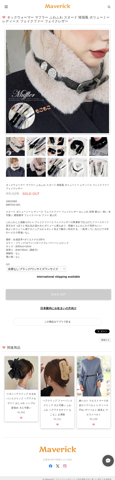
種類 (8, 264)
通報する (105, 340)
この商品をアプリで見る (57, 321)
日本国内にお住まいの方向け (58, 308)
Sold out (58, 294)
